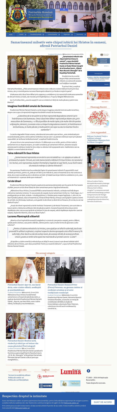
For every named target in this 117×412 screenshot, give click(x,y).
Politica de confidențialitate (18, 380)
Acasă (10, 34)
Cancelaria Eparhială (35, 34)
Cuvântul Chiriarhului (55, 54)
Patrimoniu (80, 34)
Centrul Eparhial (52, 34)
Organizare (67, 34)
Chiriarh (21, 34)
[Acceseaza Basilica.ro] (45, 377)
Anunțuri (92, 34)
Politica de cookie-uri (16, 378)
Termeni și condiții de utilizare (19, 375)
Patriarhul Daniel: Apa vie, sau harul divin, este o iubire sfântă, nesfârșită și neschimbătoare (24, 287)
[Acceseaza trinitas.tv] (45, 386)
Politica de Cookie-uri (22, 408)
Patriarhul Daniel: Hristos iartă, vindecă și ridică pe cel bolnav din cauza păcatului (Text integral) (23, 343)
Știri (103, 34)
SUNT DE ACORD (103, 402)
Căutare (109, 34)
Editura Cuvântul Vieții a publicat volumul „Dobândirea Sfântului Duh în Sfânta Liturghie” (98, 139)
